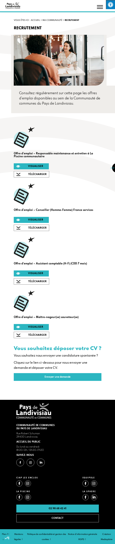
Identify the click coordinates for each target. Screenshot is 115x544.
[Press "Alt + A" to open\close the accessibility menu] (110, 4)
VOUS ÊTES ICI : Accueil (27, 20)
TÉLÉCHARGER (37, 174)
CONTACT (57, 518)
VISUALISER (35, 166)
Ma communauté (52, 20)
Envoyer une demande (57, 377)
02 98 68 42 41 (57, 508)
